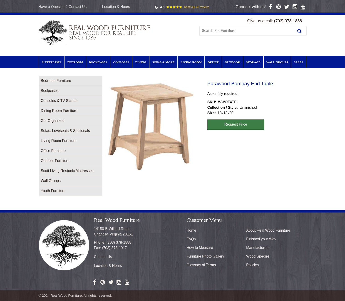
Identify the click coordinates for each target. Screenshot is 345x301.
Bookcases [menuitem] (98, 62)
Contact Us (103, 257)
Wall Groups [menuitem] (277, 62)
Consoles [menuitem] (121, 62)
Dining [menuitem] (140, 62)
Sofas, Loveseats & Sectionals (65, 131)
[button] (155, 127)
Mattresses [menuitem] (51, 62)
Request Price (235, 124)
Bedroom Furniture (56, 81)
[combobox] (247, 30)
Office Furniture (53, 151)
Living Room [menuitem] (191, 62)
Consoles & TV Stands (59, 101)
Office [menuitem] (213, 62)
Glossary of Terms (201, 265)
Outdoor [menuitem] (232, 62)
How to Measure (200, 248)
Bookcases (50, 91)
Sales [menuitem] (298, 62)
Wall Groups (51, 181)
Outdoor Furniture (55, 161)
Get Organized (53, 121)
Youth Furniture (53, 191)
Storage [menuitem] (253, 62)
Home (191, 230)
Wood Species (258, 256)
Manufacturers (257, 248)
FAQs (191, 239)
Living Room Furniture (59, 141)
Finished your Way (261, 239)
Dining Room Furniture (59, 111)
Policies (252, 265)
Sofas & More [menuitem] (163, 62)
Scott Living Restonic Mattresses (67, 171)
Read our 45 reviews (196, 7)
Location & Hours (116, 7)
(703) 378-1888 (288, 21)
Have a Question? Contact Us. (63, 7)
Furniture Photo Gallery (205, 256)
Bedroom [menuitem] (75, 62)
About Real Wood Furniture (268, 230)
